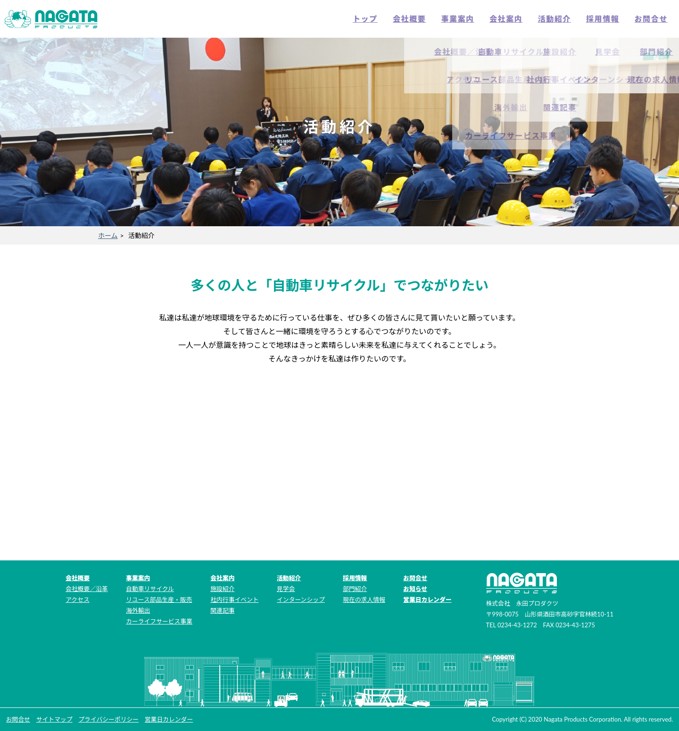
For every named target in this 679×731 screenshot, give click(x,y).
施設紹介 (222, 588)
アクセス (78, 599)
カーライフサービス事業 (159, 621)
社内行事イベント (234, 599)
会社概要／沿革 (87, 588)
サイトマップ (54, 719)
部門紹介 (355, 588)
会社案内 (505, 18)
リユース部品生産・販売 (159, 599)
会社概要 (409, 18)
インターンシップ (301, 599)
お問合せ (651, 18)
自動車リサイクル (150, 588)
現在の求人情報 (364, 599)
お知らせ (415, 588)
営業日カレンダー (427, 599)
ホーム (108, 235)
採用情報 (602, 18)
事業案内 (457, 18)
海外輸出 (138, 610)
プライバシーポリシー (108, 719)
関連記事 (222, 610)
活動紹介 (554, 18)
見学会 (286, 588)
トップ (365, 18)
